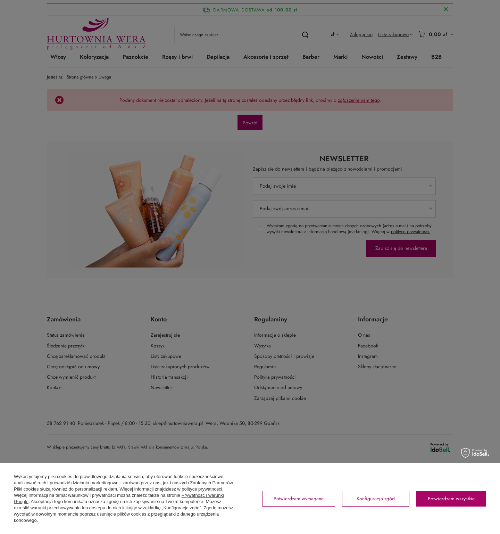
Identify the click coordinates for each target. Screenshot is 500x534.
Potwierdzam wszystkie (451, 498)
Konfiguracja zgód (376, 498)
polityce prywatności (202, 489)
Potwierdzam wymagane (299, 498)
